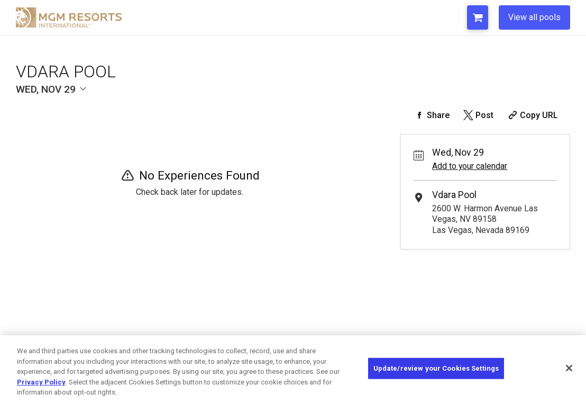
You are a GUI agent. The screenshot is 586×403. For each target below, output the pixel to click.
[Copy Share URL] (532, 115)
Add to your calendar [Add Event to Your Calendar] (469, 166)
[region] (293, 369)
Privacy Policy (41, 382)
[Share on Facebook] (431, 115)
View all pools (534, 17)
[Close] (569, 368)
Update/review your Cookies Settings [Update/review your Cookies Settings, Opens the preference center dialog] (436, 368)
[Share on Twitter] (478, 115)
